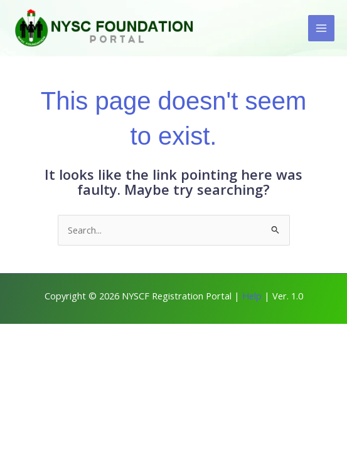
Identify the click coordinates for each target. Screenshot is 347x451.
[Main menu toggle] (321, 28)
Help (252, 295)
